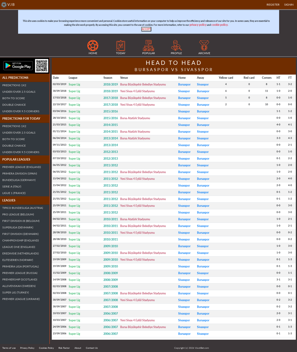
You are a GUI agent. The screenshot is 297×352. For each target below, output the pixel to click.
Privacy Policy (27, 347)
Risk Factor (64, 347)
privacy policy (198, 24)
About (77, 347)
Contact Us (92, 347)
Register (273, 4)
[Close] (146, 29)
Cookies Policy (46, 347)
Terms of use (9, 347)
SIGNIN (289, 4)
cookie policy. (219, 24)
